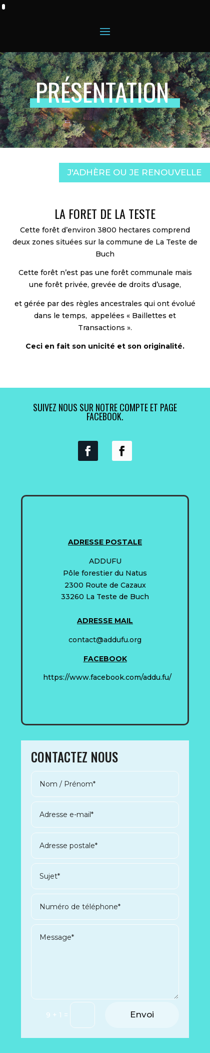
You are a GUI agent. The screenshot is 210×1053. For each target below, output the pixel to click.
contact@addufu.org (105, 639)
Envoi (142, 1014)
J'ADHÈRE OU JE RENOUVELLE (135, 172)
